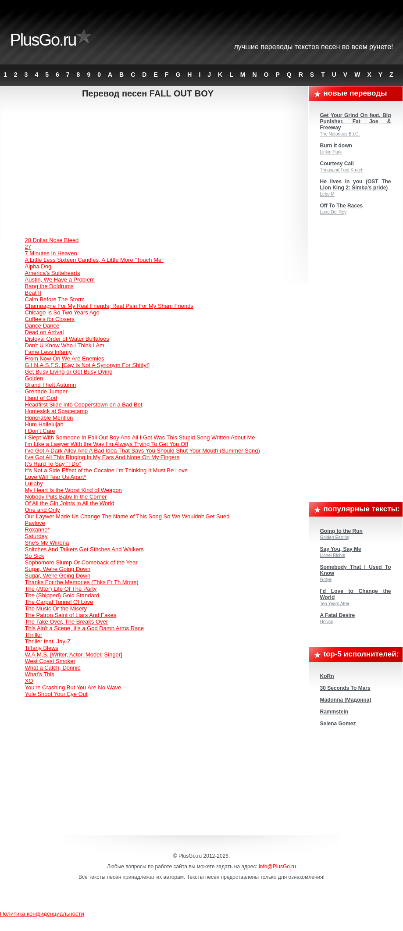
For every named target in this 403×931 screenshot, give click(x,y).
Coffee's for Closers (50, 319)
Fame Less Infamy (48, 352)
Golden (34, 378)
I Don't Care (40, 431)
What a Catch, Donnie (53, 667)
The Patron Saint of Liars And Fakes (71, 615)
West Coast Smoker (50, 661)
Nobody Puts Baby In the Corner (66, 496)
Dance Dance (42, 325)
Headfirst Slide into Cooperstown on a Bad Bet (84, 404)
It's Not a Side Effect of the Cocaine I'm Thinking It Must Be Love (106, 470)
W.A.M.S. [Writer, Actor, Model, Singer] (73, 654)
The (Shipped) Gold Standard (62, 595)
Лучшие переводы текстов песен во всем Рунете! (313, 46)
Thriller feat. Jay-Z (48, 641)
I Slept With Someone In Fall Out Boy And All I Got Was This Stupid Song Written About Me (140, 437)
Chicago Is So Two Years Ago (62, 312)
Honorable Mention (49, 417)
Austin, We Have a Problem (60, 279)
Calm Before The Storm (55, 299)
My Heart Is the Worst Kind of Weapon (73, 490)
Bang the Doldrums (49, 286)
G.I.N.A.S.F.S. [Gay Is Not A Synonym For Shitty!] (87, 365)
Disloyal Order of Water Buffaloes (67, 338)
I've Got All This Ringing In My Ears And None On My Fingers (102, 457)
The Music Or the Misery (56, 608)
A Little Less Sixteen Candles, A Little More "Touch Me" (94, 260)
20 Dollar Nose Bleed (52, 240)
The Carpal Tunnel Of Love (59, 602)
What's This (39, 674)
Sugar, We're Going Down (58, 569)
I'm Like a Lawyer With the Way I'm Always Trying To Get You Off (107, 444)
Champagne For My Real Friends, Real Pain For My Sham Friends (109, 306)
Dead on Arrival (44, 332)
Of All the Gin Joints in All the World (69, 503)
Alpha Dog (38, 266)
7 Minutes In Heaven (51, 253)
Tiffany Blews (42, 648)
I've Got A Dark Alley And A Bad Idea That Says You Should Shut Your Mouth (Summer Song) (142, 450)
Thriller (34, 634)
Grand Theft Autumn (50, 385)
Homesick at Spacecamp (56, 411)
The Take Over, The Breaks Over (66, 621)
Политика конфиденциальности (42, 913)
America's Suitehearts (52, 273)
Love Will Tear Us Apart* (55, 477)
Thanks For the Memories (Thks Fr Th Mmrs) (82, 582)
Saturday (36, 536)
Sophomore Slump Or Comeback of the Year (81, 562)
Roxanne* (37, 529)
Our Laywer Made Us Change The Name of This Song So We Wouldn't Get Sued (127, 516)
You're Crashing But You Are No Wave (73, 687)
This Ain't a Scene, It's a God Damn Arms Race (84, 628)
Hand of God (41, 398)
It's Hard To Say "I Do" (53, 463)
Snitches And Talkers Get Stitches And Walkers (84, 549)
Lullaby (34, 483)
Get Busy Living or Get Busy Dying (69, 371)
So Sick (34, 556)
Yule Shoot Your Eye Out (56, 694)
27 (28, 246)
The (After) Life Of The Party (61, 588)
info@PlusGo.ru (277, 866)
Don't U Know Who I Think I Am (64, 345)
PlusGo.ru (43, 40)
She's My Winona (47, 542)
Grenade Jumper (46, 391)
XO (29, 681)
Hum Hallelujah (44, 424)
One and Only (42, 510)
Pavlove (35, 523)
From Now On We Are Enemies (64, 358)
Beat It (33, 292)
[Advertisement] (155, 168)
